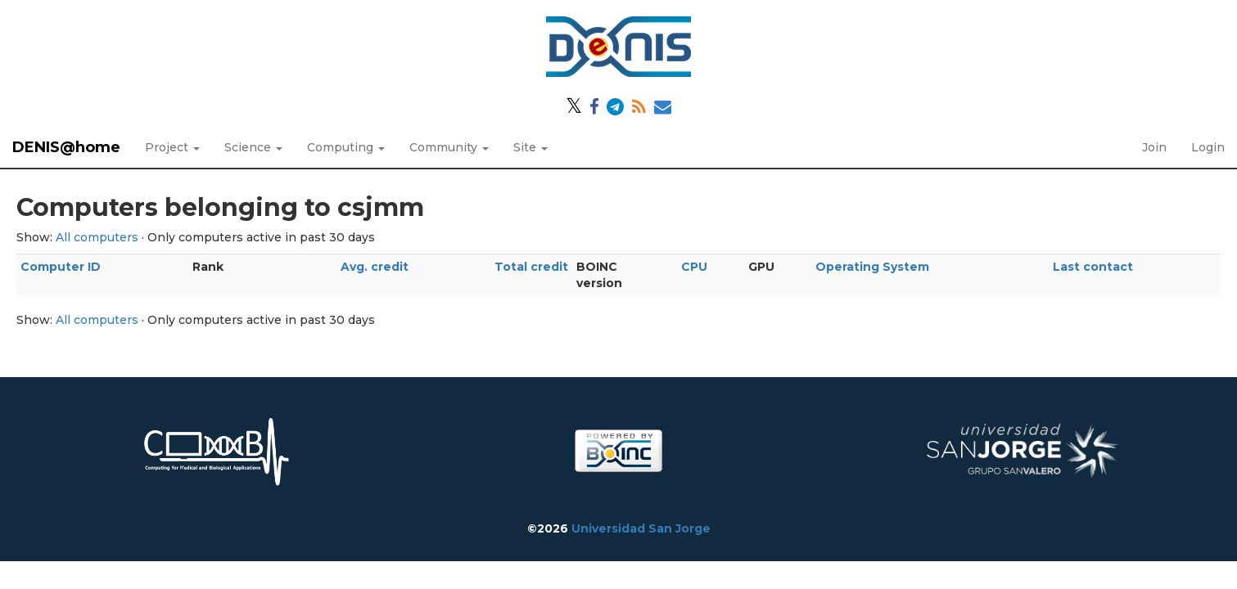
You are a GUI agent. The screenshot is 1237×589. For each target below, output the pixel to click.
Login (1208, 147)
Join (1154, 147)
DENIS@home (66, 147)
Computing (346, 147)
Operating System (872, 266)
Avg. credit (375, 266)
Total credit (531, 266)
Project (172, 147)
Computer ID (60, 266)
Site (530, 147)
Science (253, 147)
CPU (694, 266)
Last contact (1093, 266)
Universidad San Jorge (641, 528)
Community (449, 147)
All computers (97, 237)
